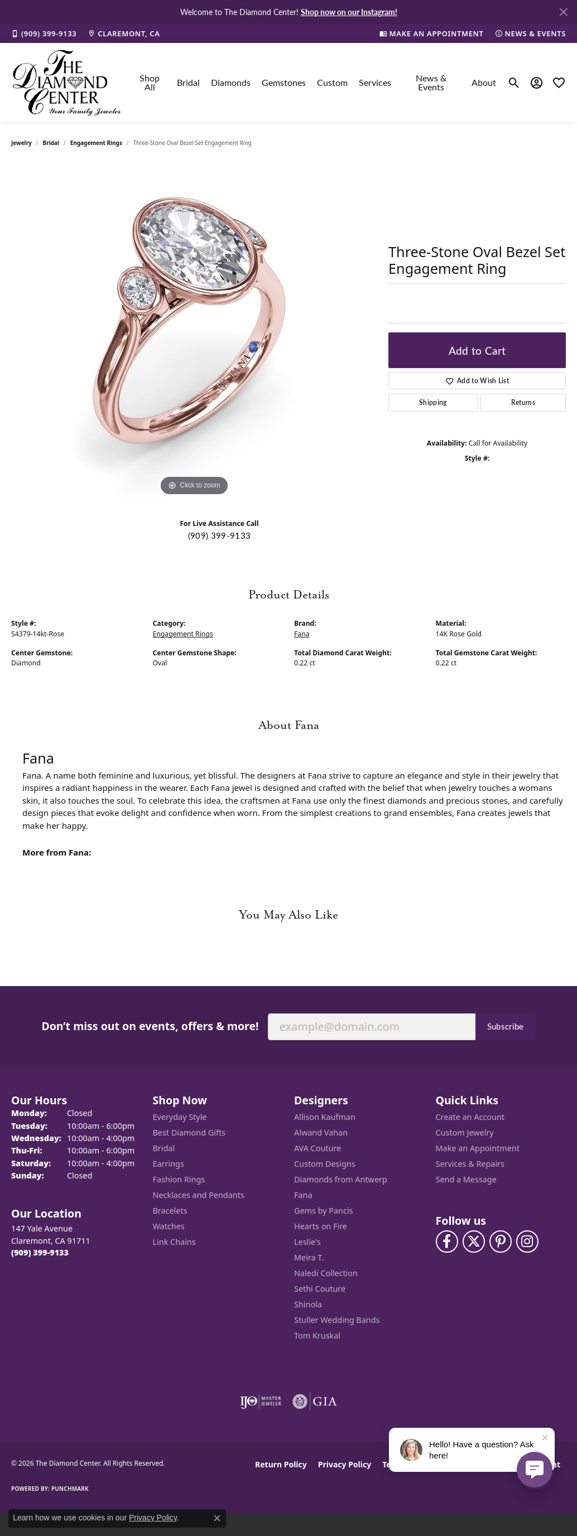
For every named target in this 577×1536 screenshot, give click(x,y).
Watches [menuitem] (169, 1226)
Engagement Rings (96, 143)
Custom (332, 82)
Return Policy (281, 1464)
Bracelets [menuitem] (170, 1210)
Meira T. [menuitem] (309, 1257)
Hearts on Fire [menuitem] (320, 1226)
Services (375, 82)
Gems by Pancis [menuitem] (323, 1210)
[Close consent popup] (217, 1518)
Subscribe (505, 1026)
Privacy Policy (344, 1464)
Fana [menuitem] (303, 1195)
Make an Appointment (478, 1148)
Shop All (150, 82)
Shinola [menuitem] (308, 1304)
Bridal (188, 82)
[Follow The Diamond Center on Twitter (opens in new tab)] (474, 1241)
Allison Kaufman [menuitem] (324, 1117)
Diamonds (231, 82)
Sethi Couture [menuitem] (319, 1288)
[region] (194, 331)
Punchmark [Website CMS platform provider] (70, 1488)
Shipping (433, 402)
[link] (43, 33)
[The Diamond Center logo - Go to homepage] (67, 82)
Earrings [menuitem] (168, 1163)
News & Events (431, 82)
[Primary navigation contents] (315, 82)
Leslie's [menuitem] (307, 1241)
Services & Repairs (470, 1163)
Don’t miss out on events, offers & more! (149, 1026)
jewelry (21, 143)
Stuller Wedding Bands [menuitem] (336, 1320)
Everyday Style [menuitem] (180, 1117)
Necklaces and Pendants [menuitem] (198, 1195)
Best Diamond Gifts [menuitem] (189, 1132)
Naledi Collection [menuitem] (326, 1273)
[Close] (563, 12)
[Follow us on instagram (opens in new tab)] (527, 1241)
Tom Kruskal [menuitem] (317, 1335)
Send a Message (466, 1179)
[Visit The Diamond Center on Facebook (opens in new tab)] (447, 1241)
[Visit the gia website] (314, 1402)
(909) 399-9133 (219, 535)
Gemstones (284, 82)
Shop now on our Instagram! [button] (349, 11)
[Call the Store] (40, 1252)
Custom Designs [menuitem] (324, 1163)
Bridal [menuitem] (164, 1148)
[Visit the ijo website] (261, 1402)
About (484, 82)
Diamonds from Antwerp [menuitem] (340, 1179)
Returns (523, 402)
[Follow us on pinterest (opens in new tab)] (500, 1241)
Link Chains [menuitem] (174, 1241)
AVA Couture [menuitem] (317, 1148)
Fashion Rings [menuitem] (179, 1179)
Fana (302, 634)
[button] (514, 82)
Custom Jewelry (465, 1132)
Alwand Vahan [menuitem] (321, 1132)
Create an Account (470, 1117)
